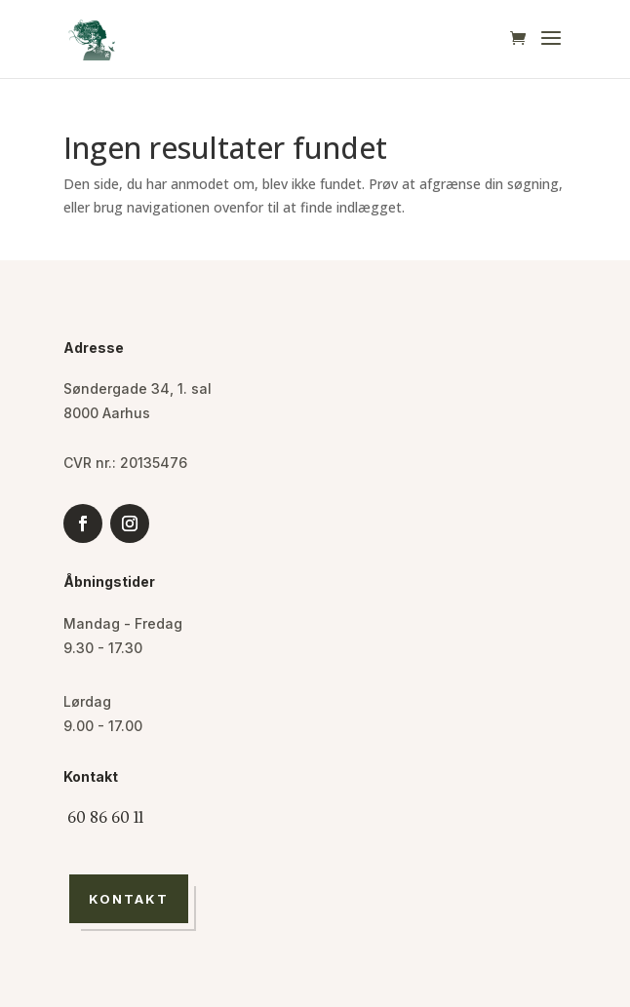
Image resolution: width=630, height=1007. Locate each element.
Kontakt (129, 899)
